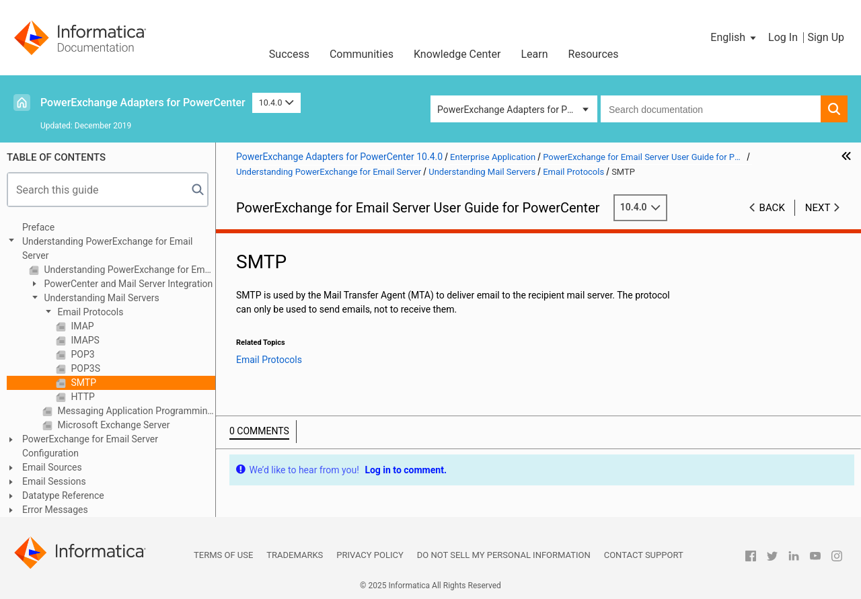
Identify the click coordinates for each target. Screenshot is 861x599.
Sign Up (825, 37)
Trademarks (294, 555)
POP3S (84, 368)
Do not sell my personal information (504, 555)
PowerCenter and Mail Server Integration (127, 283)
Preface (38, 227)
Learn (534, 54)
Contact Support (643, 555)
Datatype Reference (63, 495)
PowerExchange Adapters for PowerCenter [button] (517, 109)
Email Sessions (54, 481)
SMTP (82, 382)
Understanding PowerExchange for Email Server (107, 248)
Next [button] (818, 208)
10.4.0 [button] (276, 102)
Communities (362, 54)
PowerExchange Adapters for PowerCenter (143, 102)
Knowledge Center (457, 54)
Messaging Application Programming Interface (135, 410)
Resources (593, 54)
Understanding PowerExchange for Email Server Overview (128, 269)
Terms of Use (223, 555)
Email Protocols (89, 312)
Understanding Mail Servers (100, 297)
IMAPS (84, 340)
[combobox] (711, 108)
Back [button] (772, 208)
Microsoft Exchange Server (112, 425)
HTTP (82, 396)
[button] (734, 37)
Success (289, 54)
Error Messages (55, 509)
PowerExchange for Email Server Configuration (90, 446)
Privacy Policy (369, 555)
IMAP (81, 326)
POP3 (82, 354)
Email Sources (52, 467)
